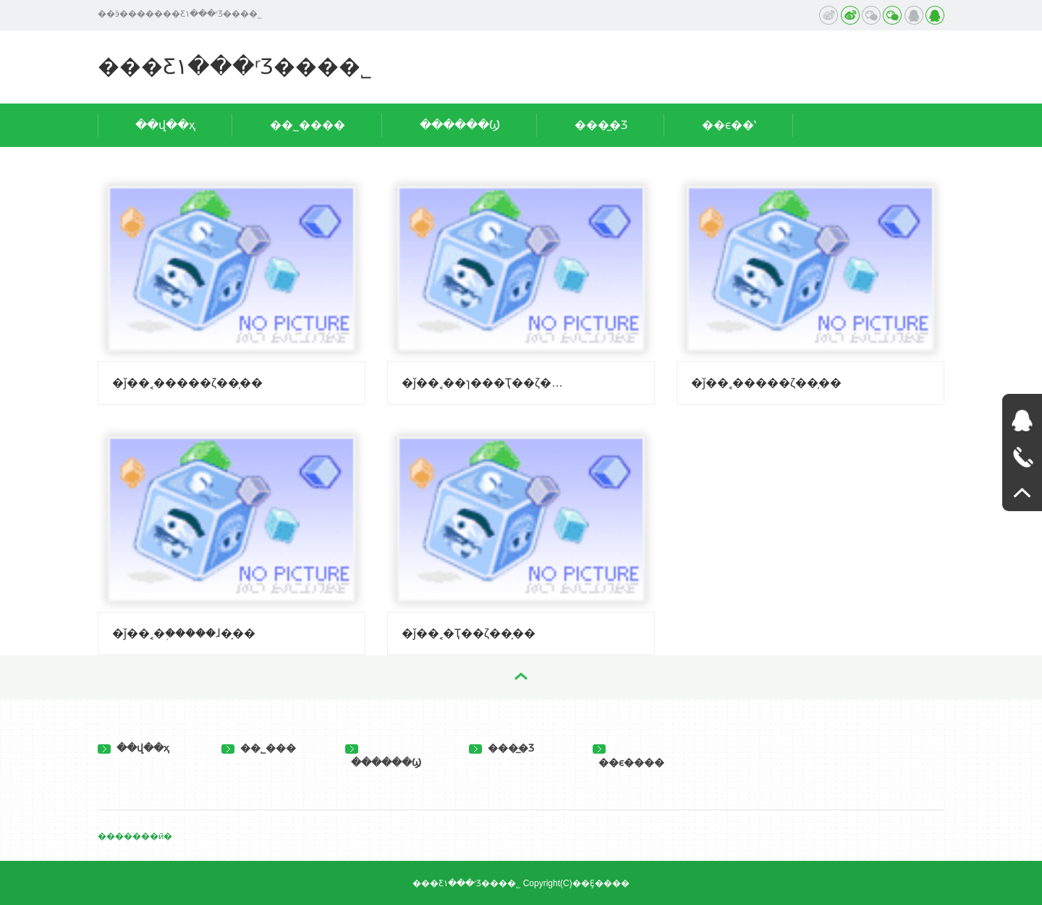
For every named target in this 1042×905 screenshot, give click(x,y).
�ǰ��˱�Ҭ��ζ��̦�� (468, 633)
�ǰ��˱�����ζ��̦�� (187, 382)
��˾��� (258, 748)
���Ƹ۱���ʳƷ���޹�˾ (235, 66)
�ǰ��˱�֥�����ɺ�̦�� (183, 633)
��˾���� (307, 125)
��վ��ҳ (165, 125)
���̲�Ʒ (601, 125)
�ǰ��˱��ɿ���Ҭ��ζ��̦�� (485, 382)
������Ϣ (460, 125)
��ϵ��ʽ (729, 125)
